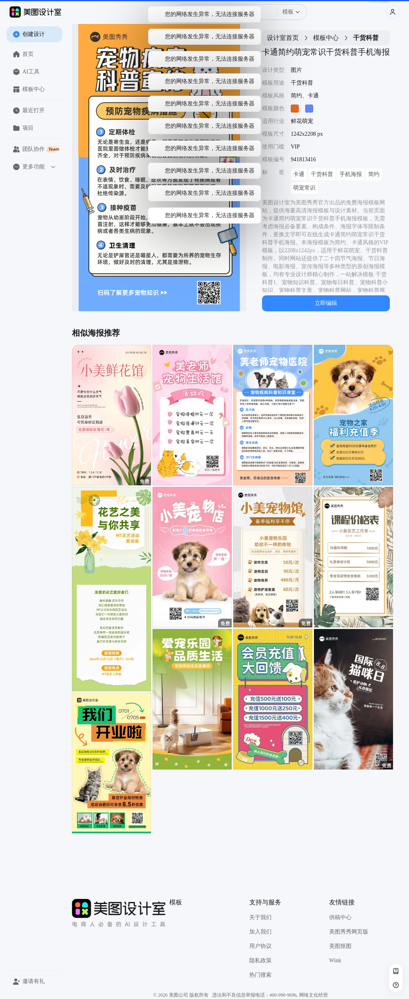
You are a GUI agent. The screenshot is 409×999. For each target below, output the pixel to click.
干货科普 (322, 174)
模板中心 (29, 89)
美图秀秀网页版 (348, 932)
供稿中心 (340, 917)
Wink (335, 960)
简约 (373, 174)
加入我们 (260, 932)
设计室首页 (283, 37)
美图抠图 (340, 946)
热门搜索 (260, 975)
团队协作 (37, 149)
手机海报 (351, 174)
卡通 (298, 174)
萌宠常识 (304, 188)
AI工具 (26, 71)
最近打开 (29, 110)
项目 (23, 128)
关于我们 (260, 917)
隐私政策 (260, 960)
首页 (23, 54)
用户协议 (260, 946)
